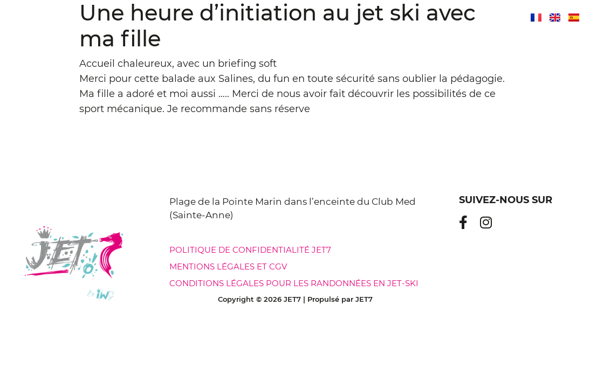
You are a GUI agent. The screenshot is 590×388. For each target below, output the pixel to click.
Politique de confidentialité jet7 (250, 250)
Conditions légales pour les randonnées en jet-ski (294, 283)
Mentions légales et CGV (228, 266)
